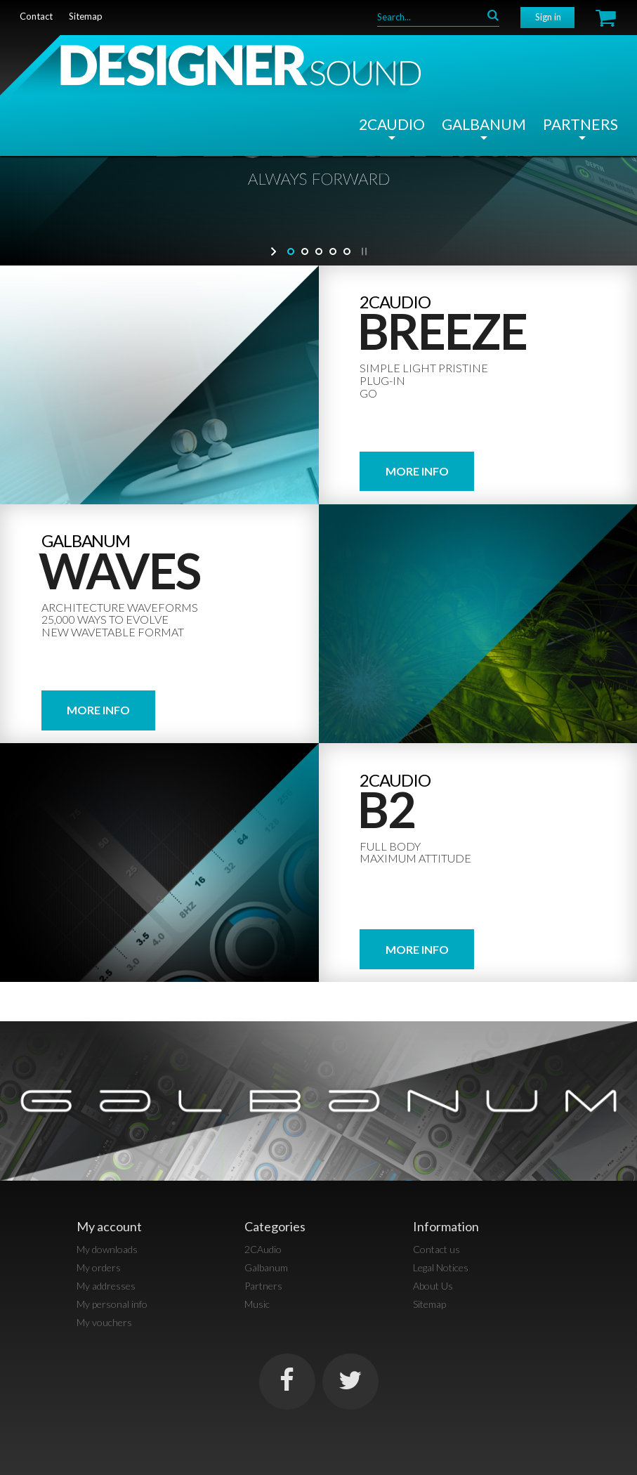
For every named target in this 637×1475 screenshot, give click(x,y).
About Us (433, 1286)
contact (36, 16)
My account (109, 1226)
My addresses (106, 1286)
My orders (99, 1267)
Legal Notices (440, 1267)
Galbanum (484, 124)
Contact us (436, 1249)
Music (257, 1304)
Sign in (548, 16)
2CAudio (392, 124)
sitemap (86, 16)
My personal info (112, 1304)
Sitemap (429, 1304)
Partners (580, 124)
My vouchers (104, 1322)
